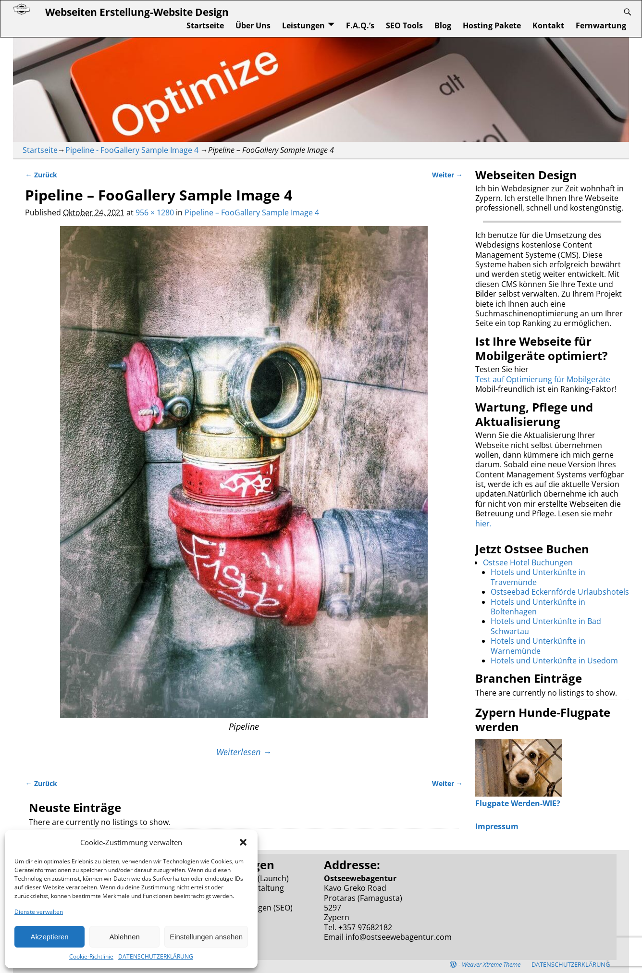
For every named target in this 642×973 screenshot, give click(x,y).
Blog (442, 25)
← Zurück (41, 174)
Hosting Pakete (492, 25)
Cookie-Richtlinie (91, 956)
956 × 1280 (155, 212)
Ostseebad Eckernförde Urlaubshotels (560, 591)
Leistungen (303, 25)
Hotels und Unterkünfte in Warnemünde (538, 646)
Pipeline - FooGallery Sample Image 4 (131, 150)
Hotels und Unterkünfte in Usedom (554, 660)
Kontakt (548, 25)
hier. (483, 523)
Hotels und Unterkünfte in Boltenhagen (538, 607)
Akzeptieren (49, 937)
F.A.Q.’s (360, 25)
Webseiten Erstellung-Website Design (137, 12)
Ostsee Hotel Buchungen (528, 562)
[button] (243, 842)
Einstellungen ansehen (206, 937)
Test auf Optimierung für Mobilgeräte (542, 379)
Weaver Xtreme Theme (491, 964)
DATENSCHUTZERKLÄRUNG (155, 956)
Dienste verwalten (38, 912)
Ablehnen (124, 937)
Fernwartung (601, 25)
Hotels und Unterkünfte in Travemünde (538, 577)
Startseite (205, 25)
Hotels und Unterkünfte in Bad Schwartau (546, 626)
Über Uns (253, 25)
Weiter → (447, 174)
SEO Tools (404, 25)
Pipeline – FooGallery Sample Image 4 (252, 212)
